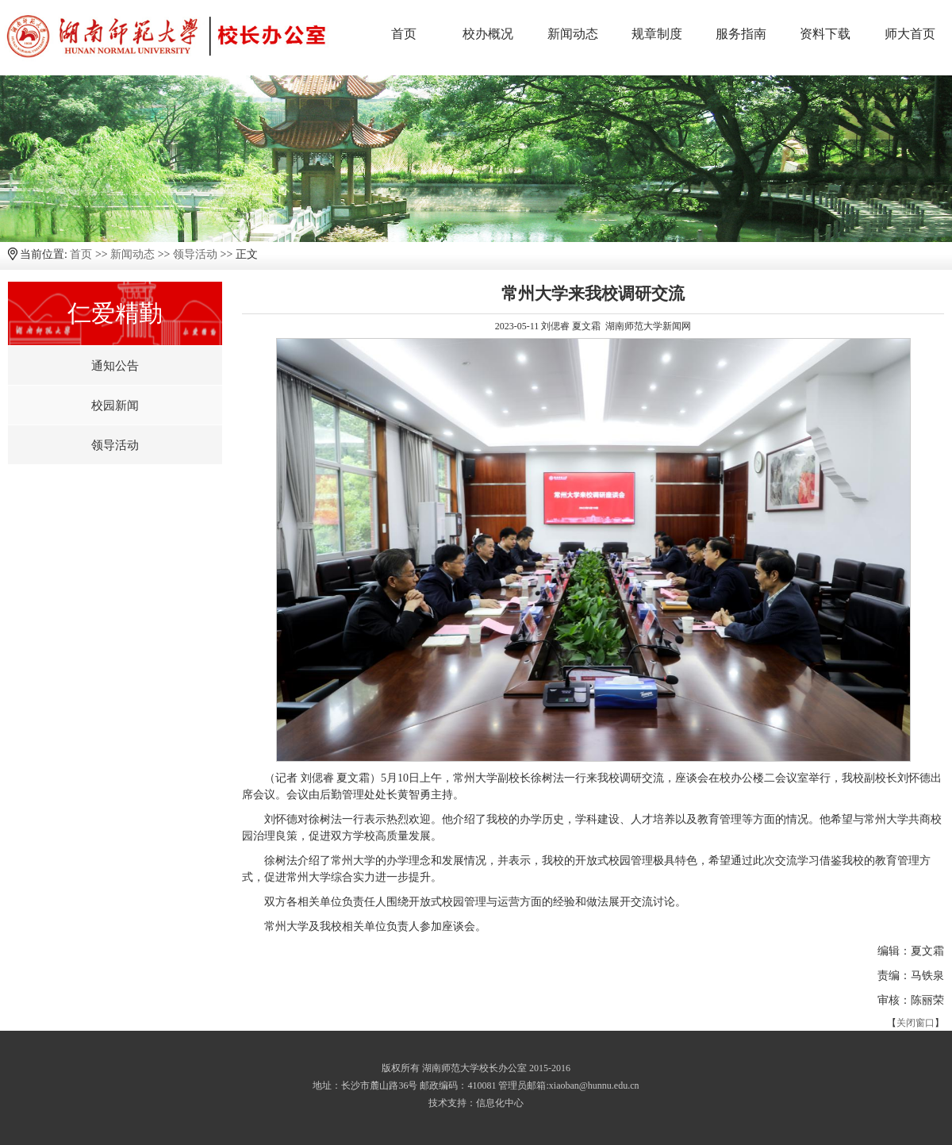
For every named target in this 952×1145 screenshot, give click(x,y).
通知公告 (115, 365)
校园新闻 (115, 405)
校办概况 (488, 33)
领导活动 (195, 254)
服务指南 (741, 33)
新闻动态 (572, 33)
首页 (403, 33)
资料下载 (825, 33)
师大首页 (910, 33)
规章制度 (656, 33)
